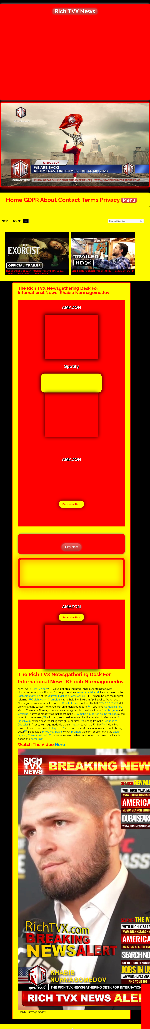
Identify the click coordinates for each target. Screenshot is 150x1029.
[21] (62, 727)
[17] (119, 717)
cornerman (37, 738)
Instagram (54, 728)
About (48, 200)
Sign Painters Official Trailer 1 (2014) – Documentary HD (103, 271)
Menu (129, 200)
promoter (76, 731)
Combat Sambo (113, 706)
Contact (69, 200)
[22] (26, 731)
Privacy (110, 200)
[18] (81, 720)
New (5, 221)
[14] (116, 702)
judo (115, 710)
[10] (105, 702)
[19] (102, 724)
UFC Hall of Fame (69, 703)
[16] (44, 717)
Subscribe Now (71, 504)
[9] (103, 702)
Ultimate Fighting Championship (66, 696)
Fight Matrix (24, 721)
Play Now (71, 547)
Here (60, 744)
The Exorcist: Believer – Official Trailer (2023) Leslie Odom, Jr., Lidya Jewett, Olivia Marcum (35, 272)
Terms (90, 200)
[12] (111, 702)
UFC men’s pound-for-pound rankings (96, 713)
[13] (114, 702)
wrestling (23, 713)
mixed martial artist (88, 692)
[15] (89, 706)
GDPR (31, 200)
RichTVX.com (40, 688)
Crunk (17, 221)
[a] (38, 692)
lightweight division (29, 696)
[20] (105, 724)
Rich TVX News (75, 11)
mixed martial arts (52, 731)
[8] (101, 702)
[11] (108, 702)
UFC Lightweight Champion (44, 699)
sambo (107, 710)
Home (14, 200)
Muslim (76, 724)
